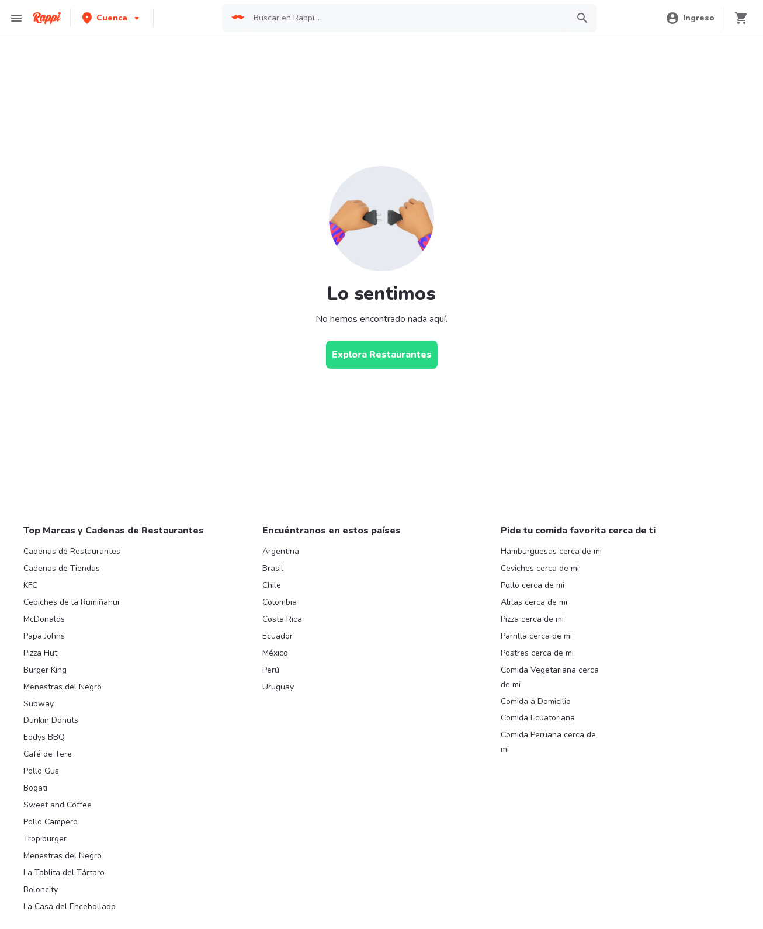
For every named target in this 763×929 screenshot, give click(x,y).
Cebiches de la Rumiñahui (71, 602)
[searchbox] (407, 18)
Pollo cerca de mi (532, 585)
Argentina (280, 551)
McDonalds (44, 619)
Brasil (272, 568)
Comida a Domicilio (536, 701)
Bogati (35, 787)
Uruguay (278, 686)
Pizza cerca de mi (532, 619)
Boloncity (40, 889)
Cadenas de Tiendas (61, 568)
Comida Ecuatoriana (538, 717)
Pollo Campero (50, 821)
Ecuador (277, 636)
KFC (30, 585)
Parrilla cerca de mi (536, 636)
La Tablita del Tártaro (64, 872)
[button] (112, 18)
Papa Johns (44, 636)
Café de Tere (47, 754)
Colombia (279, 602)
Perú (270, 669)
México (275, 652)
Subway (38, 703)
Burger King (45, 669)
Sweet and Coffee (57, 804)
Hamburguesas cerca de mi (551, 551)
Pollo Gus (41, 771)
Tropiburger (45, 838)
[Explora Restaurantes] (382, 355)
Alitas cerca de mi (534, 602)
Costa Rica (282, 619)
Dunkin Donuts (50, 720)
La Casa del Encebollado (69, 906)
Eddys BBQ (44, 737)
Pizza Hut (40, 652)
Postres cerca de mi (537, 652)
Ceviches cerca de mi (540, 568)
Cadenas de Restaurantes (71, 551)
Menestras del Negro (62, 686)
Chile (271, 585)
